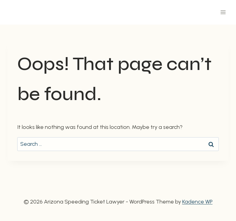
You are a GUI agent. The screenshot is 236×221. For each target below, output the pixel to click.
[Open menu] (223, 12)
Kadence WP (197, 201)
